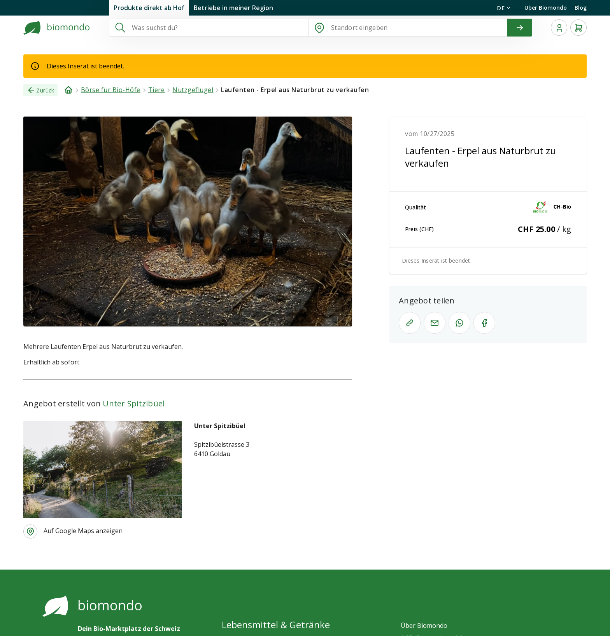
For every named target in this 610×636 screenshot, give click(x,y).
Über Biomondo (545, 7)
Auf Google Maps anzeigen (83, 530)
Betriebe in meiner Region (233, 7)
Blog (581, 7)
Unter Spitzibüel (134, 403)
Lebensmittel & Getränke (276, 624)
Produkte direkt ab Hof (149, 7)
